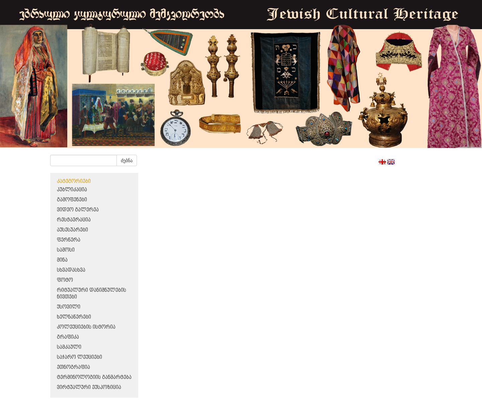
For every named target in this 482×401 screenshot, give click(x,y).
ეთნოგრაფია (73, 367)
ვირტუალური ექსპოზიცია (89, 387)
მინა (62, 260)
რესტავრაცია (74, 220)
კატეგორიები (74, 181)
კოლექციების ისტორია (86, 327)
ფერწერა (68, 240)
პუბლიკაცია (72, 190)
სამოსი (66, 250)
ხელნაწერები (74, 317)
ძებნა (127, 160)
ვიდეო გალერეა (78, 210)
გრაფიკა (68, 337)
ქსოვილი (68, 307)
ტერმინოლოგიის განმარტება (94, 377)
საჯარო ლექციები (79, 357)
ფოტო (65, 280)
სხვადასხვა (71, 270)
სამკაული (69, 347)
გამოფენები (72, 200)
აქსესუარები (72, 230)
